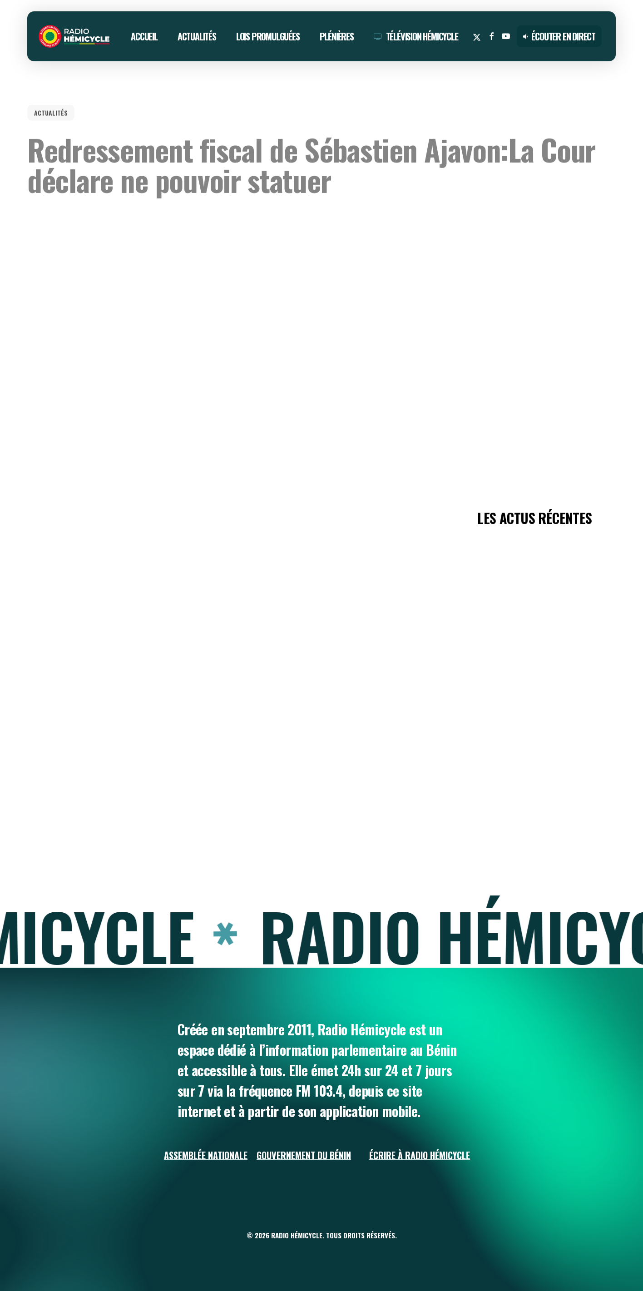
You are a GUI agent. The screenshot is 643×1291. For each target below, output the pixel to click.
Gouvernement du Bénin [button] (304, 1155)
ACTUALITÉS (51, 105)
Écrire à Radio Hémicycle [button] (419, 1155)
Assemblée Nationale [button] (205, 1155)
